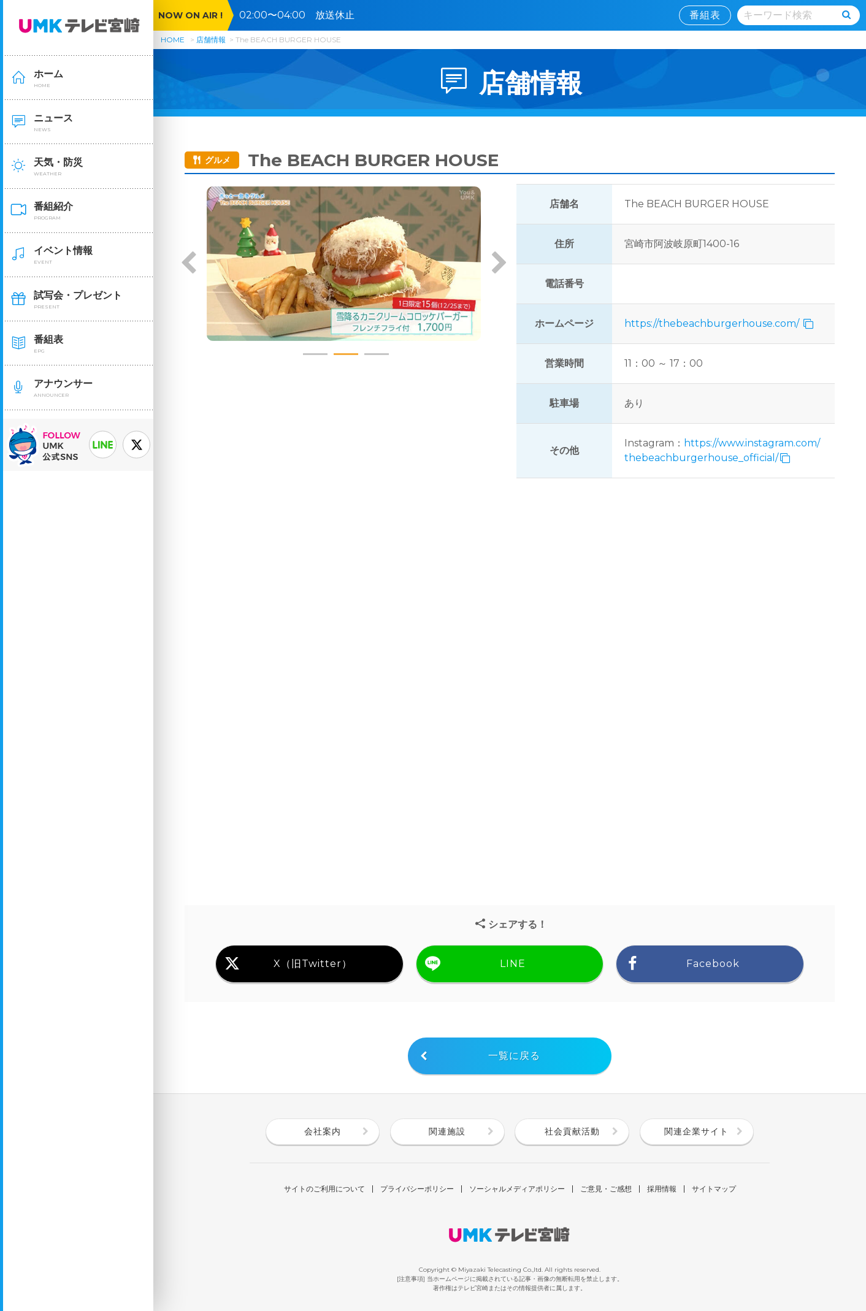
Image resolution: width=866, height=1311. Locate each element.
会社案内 (322, 1131)
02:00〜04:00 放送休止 (301, 15)
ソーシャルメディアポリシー (517, 1189)
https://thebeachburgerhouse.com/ (713, 323)
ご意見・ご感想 (606, 1189)
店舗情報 (211, 39)
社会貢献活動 (572, 1131)
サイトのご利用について (324, 1189)
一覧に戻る (514, 1055)
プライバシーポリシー (417, 1189)
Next (498, 264)
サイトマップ (714, 1189)
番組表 (705, 15)
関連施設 (447, 1131)
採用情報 (661, 1189)
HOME (173, 39)
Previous (189, 264)
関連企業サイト (696, 1131)
